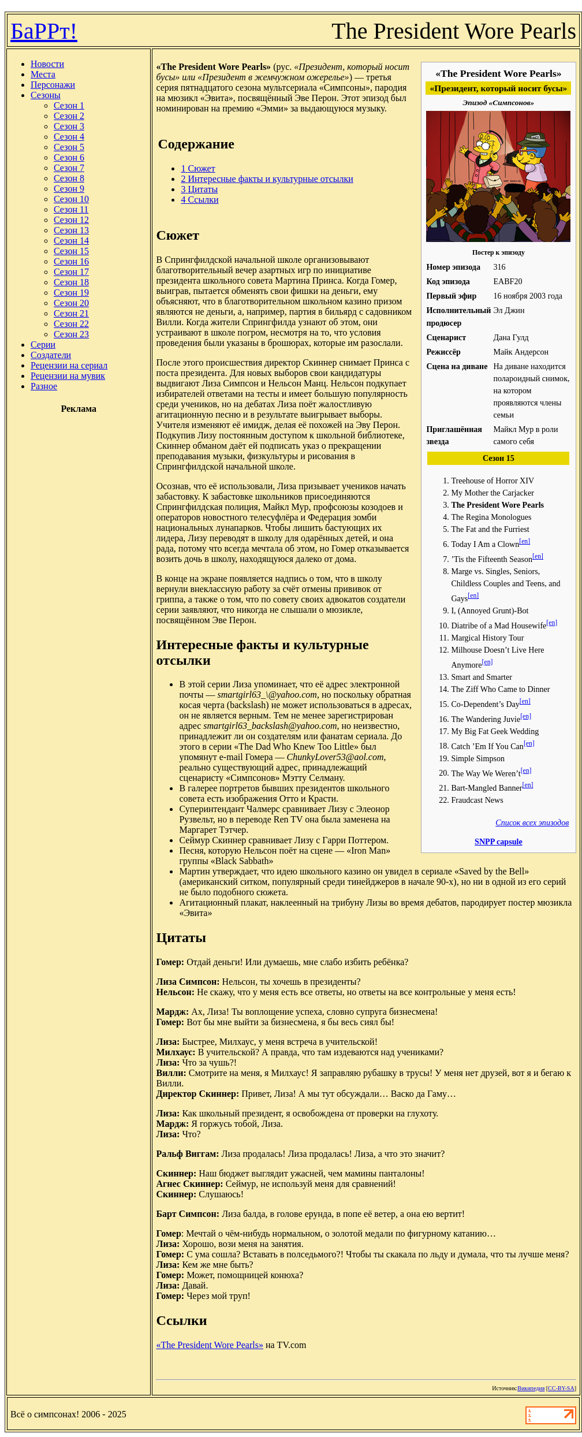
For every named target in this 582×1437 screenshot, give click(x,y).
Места (43, 74)
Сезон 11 (71, 209)
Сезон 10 (71, 199)
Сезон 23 (71, 334)
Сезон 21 (71, 313)
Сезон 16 (71, 261)
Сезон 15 (71, 251)
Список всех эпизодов (532, 822)
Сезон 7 (69, 168)
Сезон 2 (69, 116)
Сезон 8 (69, 178)
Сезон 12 (71, 220)
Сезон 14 (71, 240)
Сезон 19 (71, 292)
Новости (47, 64)
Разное (44, 386)
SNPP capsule (499, 841)
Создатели (51, 355)
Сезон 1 (69, 105)
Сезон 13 (71, 230)
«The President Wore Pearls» (209, 1345)
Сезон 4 (69, 137)
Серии (43, 344)
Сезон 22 (71, 324)
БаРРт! (43, 31)
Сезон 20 (71, 303)
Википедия (530, 1388)
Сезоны (46, 95)
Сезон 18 (71, 282)
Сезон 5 (69, 147)
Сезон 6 (69, 157)
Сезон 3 (69, 126)
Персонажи (53, 85)
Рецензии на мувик (68, 376)
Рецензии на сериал (69, 365)
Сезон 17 (71, 272)
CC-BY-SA (561, 1388)
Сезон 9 (69, 188)
